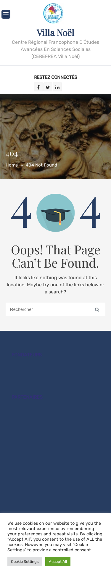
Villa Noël (55, 32)
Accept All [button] (58, 561)
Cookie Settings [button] (25, 561)
